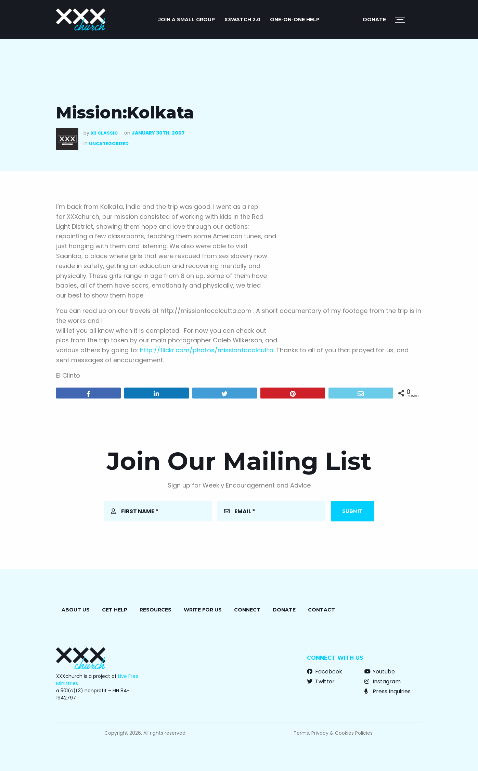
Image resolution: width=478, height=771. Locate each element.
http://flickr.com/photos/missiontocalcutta (206, 350)
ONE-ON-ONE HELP (295, 19)
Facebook (324, 671)
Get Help (114, 610)
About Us (76, 610)
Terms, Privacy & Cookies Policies (333, 733)
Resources (155, 610)
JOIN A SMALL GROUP (186, 19)
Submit (352, 511)
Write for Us (203, 610)
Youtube (379, 671)
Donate (374, 19)
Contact (321, 610)
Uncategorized (109, 143)
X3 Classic (104, 133)
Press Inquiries (387, 691)
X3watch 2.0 (242, 19)
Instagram (382, 681)
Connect (247, 610)
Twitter (321, 681)
